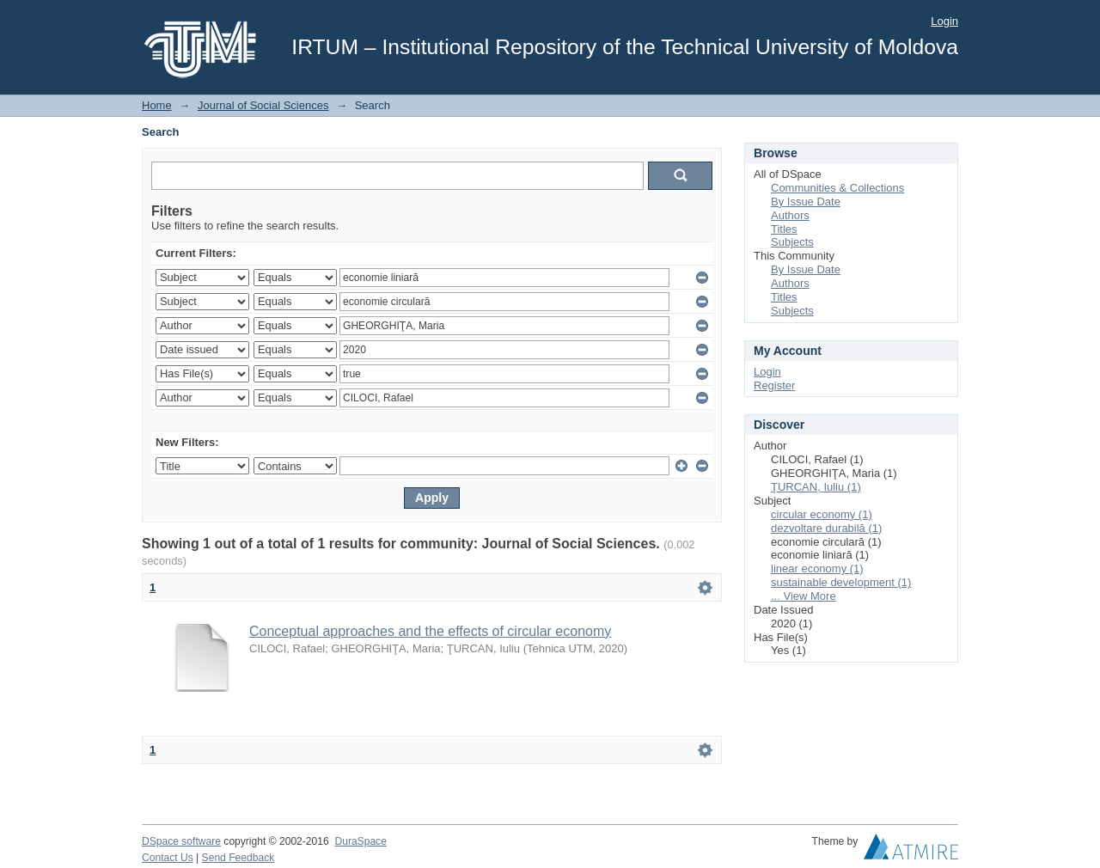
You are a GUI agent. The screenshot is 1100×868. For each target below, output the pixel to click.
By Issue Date (805, 201)
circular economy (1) (821, 514)
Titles (784, 229)
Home (157, 105)
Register (774, 385)
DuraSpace (360, 841)
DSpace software (181, 841)
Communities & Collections (837, 187)
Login (944, 21)
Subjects (792, 241)
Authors (790, 215)
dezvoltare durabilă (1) (826, 528)
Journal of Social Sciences (263, 105)
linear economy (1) (817, 568)
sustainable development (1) (841, 582)
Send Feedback (238, 858)
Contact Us (167, 858)
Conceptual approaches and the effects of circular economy (430, 631)
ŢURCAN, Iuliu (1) (816, 486)
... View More (803, 596)
